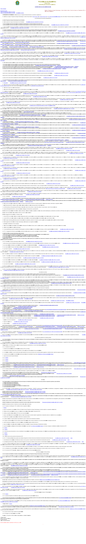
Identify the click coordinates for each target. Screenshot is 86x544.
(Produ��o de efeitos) (4, 278)
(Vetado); (5, 427)
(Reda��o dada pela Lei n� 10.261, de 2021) (19, 465)
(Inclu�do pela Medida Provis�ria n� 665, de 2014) (76, 116)
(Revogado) (6, 82)
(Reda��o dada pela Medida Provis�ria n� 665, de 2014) (45, 65)
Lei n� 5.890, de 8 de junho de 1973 (37, 85)
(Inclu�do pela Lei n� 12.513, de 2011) (40, 96)
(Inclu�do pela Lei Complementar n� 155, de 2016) (39, 105)
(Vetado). (6, 357)
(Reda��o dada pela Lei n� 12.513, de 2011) (34, 241)
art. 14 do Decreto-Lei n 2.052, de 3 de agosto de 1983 (52, 325)
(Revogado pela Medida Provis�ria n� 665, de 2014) (18, 46)
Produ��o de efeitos (20, 12)
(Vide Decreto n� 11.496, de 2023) (36, 389)
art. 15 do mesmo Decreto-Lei (16, 310)
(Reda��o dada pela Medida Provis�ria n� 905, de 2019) (44, 316)
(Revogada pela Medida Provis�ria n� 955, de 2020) (35, 199)
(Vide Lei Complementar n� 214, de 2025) (7, 12)
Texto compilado (3, 8)
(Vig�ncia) (59, 65)
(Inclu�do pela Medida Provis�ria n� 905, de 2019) (9, 199)
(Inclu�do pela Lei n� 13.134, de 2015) (61, 73)
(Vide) (68, 439)
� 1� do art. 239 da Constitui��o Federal (37, 505)
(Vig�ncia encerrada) (29, 201)
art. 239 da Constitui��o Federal (65, 497)
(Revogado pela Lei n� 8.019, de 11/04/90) (48, 372)
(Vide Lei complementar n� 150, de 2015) (7, 11)
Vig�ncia (21, 199)
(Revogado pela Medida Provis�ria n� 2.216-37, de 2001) (35, 391)
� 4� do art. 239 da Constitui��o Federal (45, 354)
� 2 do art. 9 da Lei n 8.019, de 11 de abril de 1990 (54, 142)
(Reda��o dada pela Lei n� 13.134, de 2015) (45, 70)
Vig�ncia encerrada (49, 199)
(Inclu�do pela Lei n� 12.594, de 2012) (59, 439)
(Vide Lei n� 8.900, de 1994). (29, 111)
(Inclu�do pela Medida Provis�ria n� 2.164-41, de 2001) (67, 41)
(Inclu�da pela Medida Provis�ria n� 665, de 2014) (64, 66)
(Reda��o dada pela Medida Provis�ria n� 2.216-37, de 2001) (17, 389)
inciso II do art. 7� (36, 16)
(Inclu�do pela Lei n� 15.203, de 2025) (33, 444)
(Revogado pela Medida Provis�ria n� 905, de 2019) (45, 326)
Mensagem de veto (3, 10)
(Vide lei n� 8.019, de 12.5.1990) (80, 362)
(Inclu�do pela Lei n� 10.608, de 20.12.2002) (72, 53)
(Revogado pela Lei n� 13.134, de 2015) (22, 42)
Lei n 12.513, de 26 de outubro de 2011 (74, 92)
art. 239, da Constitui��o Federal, (54, 16)
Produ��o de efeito (51, 105)
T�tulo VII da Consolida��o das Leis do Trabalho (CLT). (50, 479)
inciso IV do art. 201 (43, 16)
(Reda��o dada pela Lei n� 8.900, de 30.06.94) (60, 24)
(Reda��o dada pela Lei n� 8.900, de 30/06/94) (66, 30)
